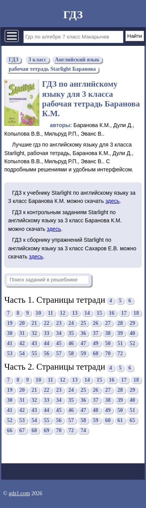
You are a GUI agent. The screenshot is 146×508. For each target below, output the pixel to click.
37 (96, 333)
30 (9, 333)
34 (59, 333)
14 (87, 313)
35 (71, 333)
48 (96, 410)
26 (96, 323)
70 (108, 353)
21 (34, 323)
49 (96, 343)
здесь (113, 201)
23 (59, 323)
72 (120, 353)
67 (22, 430)
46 (71, 343)
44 (46, 343)
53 (9, 353)
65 (132, 420)
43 (34, 343)
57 (59, 353)
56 (46, 353)
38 (108, 333)
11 (50, 313)
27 (108, 323)
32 (34, 333)
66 (9, 430)
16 (111, 313)
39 (120, 333)
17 (124, 313)
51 (120, 343)
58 (71, 353)
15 (99, 313)
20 (22, 323)
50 (108, 343)
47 (83, 343)
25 (83, 323)
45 (59, 343)
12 (62, 313)
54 (22, 353)
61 (120, 420)
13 (74, 313)
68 (96, 353)
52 (132, 343)
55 (34, 353)
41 (9, 343)
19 (9, 323)
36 (83, 333)
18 (136, 313)
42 (22, 343)
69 (46, 430)
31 (22, 333)
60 (108, 420)
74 (83, 430)
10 (38, 313)
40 (132, 333)
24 (71, 323)
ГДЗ (73, 15)
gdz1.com (19, 493)
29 (132, 323)
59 (83, 353)
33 (46, 333)
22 (46, 323)
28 (120, 323)
